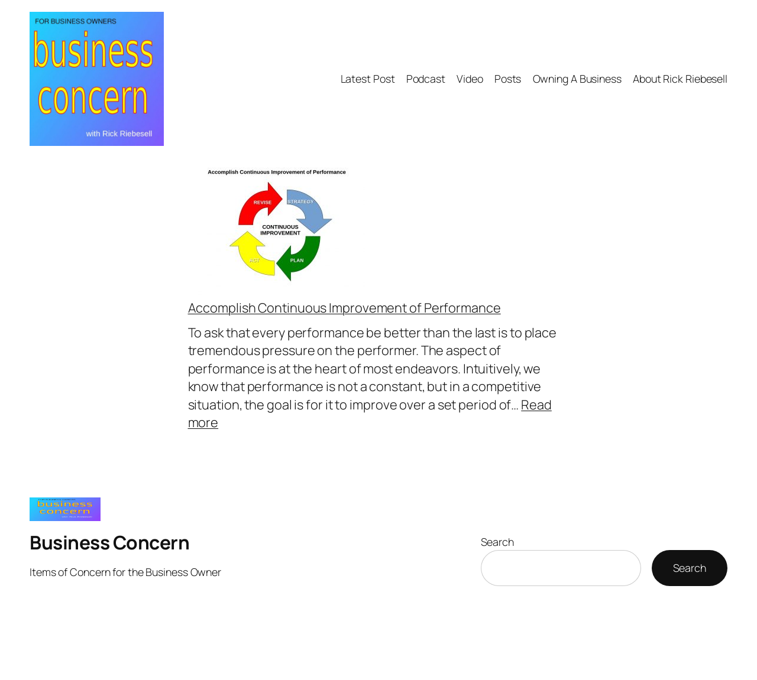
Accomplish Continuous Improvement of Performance (344, 308)
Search (497, 542)
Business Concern (109, 542)
